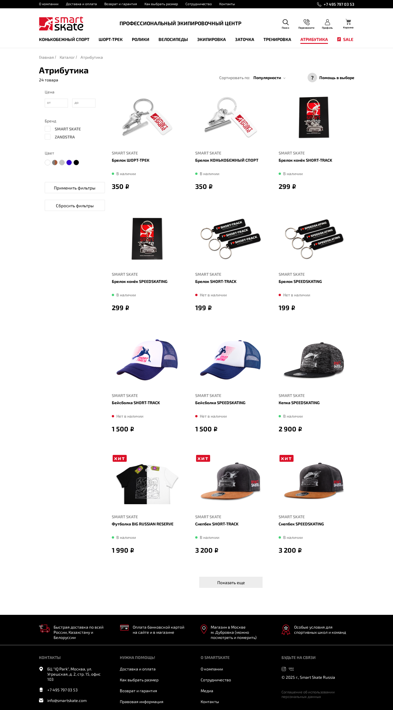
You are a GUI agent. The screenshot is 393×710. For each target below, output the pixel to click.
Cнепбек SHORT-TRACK (216, 523)
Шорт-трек (111, 39)
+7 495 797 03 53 (339, 4)
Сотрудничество (198, 4)
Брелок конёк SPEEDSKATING (139, 281)
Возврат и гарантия (120, 4)
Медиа (207, 690)
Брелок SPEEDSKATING (300, 281)
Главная (46, 57)
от (49, 102)
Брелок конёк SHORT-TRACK (305, 160)
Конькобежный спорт (64, 39)
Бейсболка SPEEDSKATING (220, 402)
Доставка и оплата (81, 4)
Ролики (140, 39)
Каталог (67, 57)
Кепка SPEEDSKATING (299, 402)
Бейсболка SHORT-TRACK (136, 402)
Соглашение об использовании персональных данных (308, 694)
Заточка (244, 39)
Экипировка (211, 39)
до (77, 102)
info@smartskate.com (67, 700)
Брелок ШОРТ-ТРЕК (130, 160)
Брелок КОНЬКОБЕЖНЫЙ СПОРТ (226, 160)
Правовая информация (141, 701)
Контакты (227, 4)
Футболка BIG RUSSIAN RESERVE (142, 523)
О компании (48, 4)
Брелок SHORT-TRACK (215, 281)
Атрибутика (314, 39)
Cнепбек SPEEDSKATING (301, 523)
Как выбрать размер (161, 4)
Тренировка (277, 39)
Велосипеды (173, 39)
